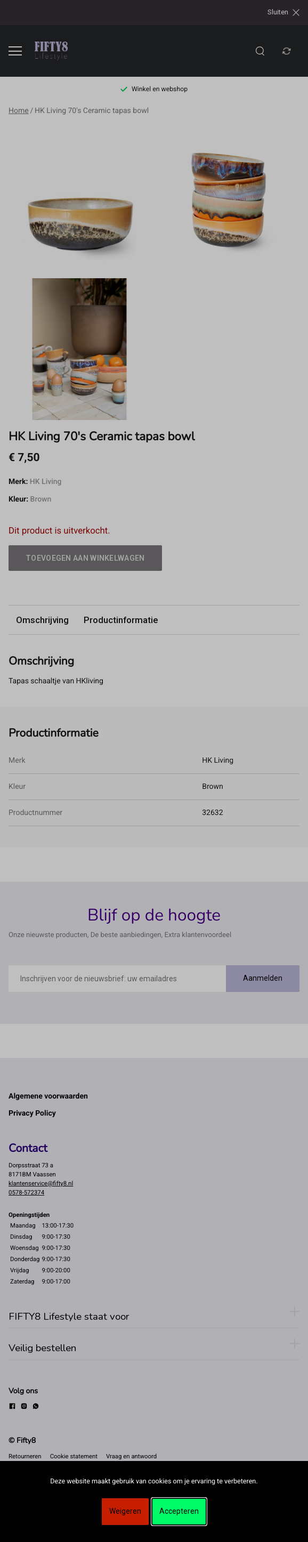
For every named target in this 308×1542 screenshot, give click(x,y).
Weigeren (125, 1511)
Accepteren (179, 1511)
